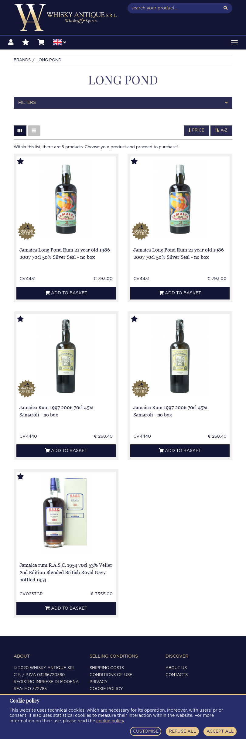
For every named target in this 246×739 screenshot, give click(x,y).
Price (196, 130)
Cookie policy (106, 689)
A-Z (221, 130)
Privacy (99, 682)
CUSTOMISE (146, 731)
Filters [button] (123, 103)
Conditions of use (111, 675)
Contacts (177, 675)
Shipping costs (107, 668)
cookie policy (110, 721)
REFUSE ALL (182, 731)
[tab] (123, 103)
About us (176, 668)
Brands (22, 60)
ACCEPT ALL (220, 731)
